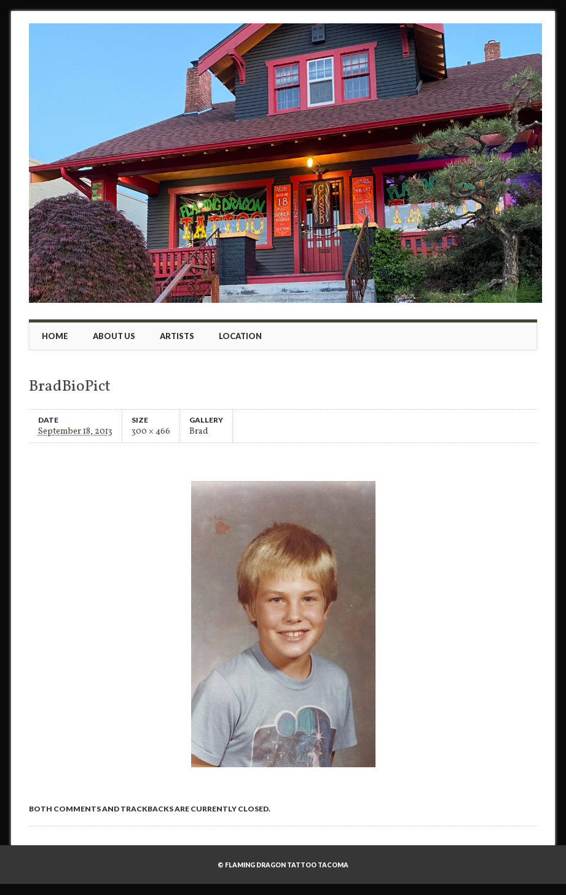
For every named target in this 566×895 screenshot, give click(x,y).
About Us (114, 336)
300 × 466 (151, 431)
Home (55, 336)
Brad (198, 431)
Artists (177, 336)
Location (240, 336)
